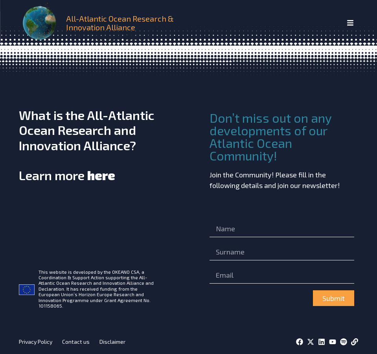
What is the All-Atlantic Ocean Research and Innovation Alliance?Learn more (86, 145)
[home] (41, 23)
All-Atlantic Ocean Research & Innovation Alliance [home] (120, 23)
